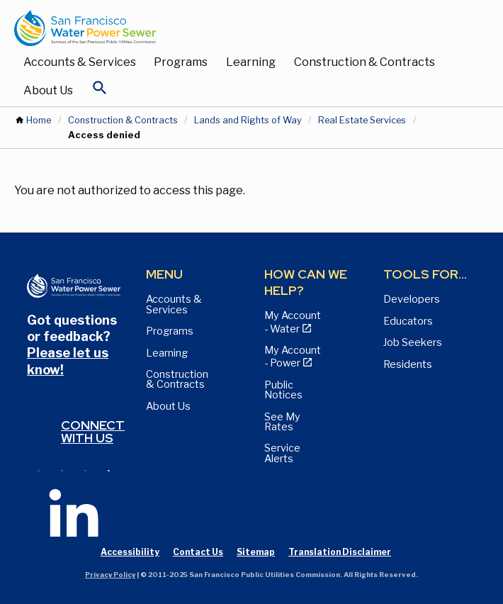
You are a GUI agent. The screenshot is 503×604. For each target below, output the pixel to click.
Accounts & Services (79, 62)
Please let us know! (67, 360)
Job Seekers (412, 342)
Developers (411, 299)
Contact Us (198, 552)
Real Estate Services (362, 120)
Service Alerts (282, 453)
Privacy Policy (110, 574)
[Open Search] (100, 91)
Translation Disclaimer (339, 552)
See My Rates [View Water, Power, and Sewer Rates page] (282, 421)
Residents (407, 364)
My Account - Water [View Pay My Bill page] (292, 322)
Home (38, 120)
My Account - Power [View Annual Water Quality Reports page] (292, 356)
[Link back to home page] (237, 28)
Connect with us (93, 431)
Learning (251, 62)
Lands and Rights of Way (248, 120)
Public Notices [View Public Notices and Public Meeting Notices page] (283, 390)
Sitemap (256, 552)
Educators (408, 321)
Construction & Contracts (364, 62)
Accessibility (130, 552)
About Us (48, 90)
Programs (181, 62)
